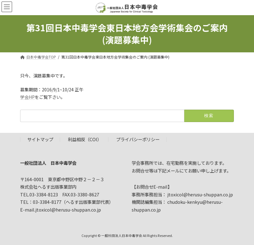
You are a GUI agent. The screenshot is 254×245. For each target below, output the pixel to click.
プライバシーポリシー (138, 139)
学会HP (27, 97)
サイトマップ (40, 139)
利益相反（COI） (85, 139)
